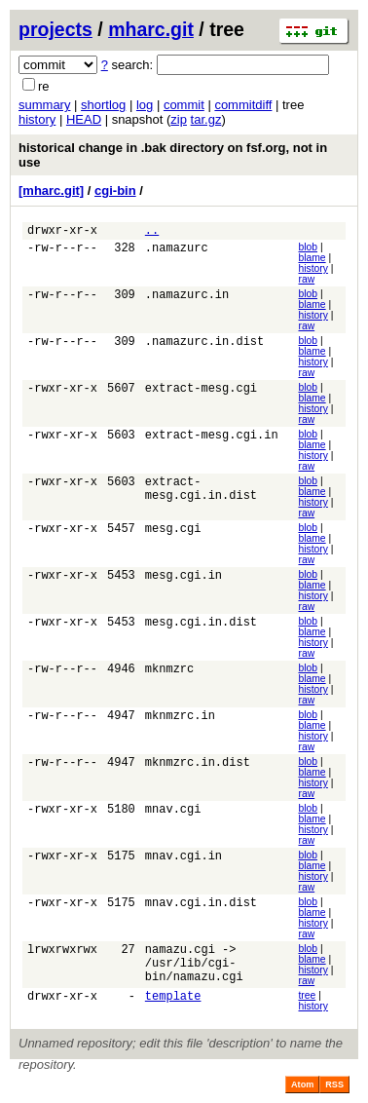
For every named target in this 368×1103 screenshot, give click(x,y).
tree (306, 1005)
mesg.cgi (173, 533)
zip (178, 119)
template (173, 1008)
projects (55, 29)
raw (306, 282)
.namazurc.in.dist (204, 346)
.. (152, 232)
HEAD (83, 119)
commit (184, 104)
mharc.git (151, 29)
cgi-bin (115, 190)
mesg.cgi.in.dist (201, 627)
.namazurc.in (187, 299)
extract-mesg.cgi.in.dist (201, 495)
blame (311, 260)
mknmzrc (169, 674)
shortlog (103, 104)
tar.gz (206, 119)
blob (307, 250)
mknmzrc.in (180, 720)
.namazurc (176, 253)
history (36, 119)
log (144, 104)
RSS (334, 1094)
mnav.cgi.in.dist (201, 907)
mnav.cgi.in (183, 861)
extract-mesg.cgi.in (211, 440)
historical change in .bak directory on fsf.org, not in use (172, 155)
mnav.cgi (173, 814)
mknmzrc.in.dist (197, 767)
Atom (302, 1094)
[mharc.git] (51, 190)
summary (44, 104)
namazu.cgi (180, 954)
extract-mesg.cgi (201, 393)
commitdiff (243, 104)
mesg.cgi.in (183, 580)
